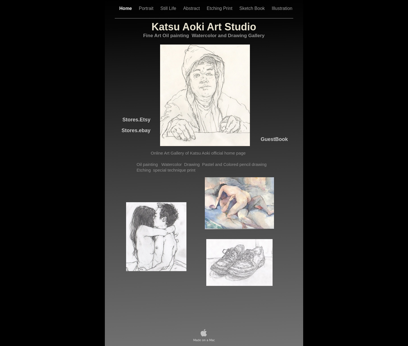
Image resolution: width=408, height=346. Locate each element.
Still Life (168, 8)
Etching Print (220, 8)
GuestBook (274, 139)
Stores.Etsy (136, 120)
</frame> (204, 300)
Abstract (192, 8)
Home (126, 8)
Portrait (147, 8)
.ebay (136, 130)
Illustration (282, 8)
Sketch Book (252, 8)
